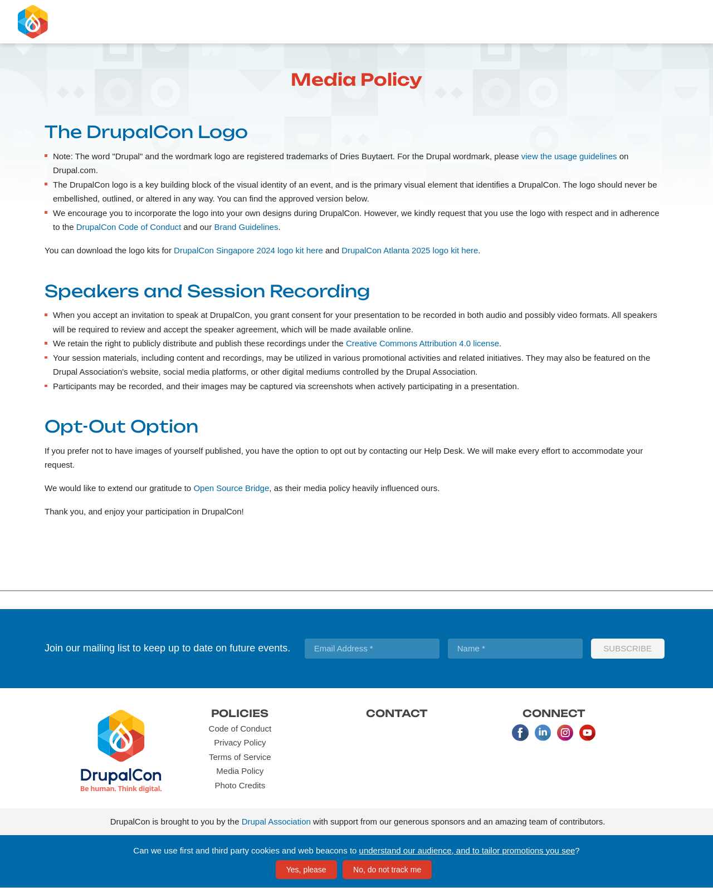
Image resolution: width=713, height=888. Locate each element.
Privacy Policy (240, 742)
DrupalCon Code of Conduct (128, 227)
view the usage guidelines (569, 156)
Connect (553, 713)
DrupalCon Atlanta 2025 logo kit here (409, 250)
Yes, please (306, 869)
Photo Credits (239, 785)
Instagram (564, 732)
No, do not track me (387, 869)
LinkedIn (542, 732)
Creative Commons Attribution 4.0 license (422, 343)
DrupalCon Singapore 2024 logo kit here (248, 250)
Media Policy (239, 771)
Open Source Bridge (231, 488)
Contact (397, 713)
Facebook (520, 732)
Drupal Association (276, 821)
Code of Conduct (240, 728)
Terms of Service (240, 757)
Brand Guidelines (246, 227)
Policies (239, 713)
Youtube (587, 732)
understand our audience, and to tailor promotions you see (467, 850)
